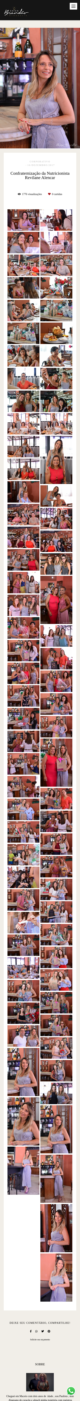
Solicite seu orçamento (40, 1339)
